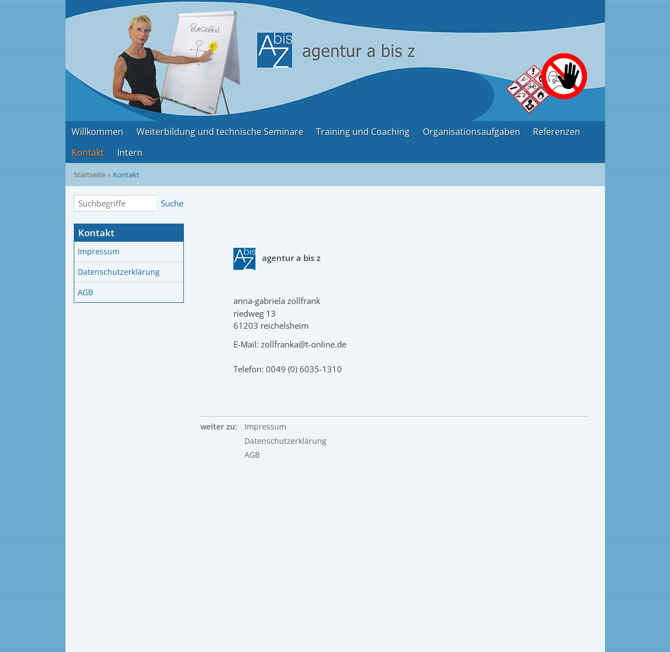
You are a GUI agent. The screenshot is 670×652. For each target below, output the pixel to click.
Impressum (98, 252)
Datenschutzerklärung (119, 272)
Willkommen (97, 132)
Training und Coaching (363, 132)
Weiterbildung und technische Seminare (220, 132)
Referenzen (556, 132)
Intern (130, 152)
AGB (85, 292)
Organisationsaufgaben (471, 132)
